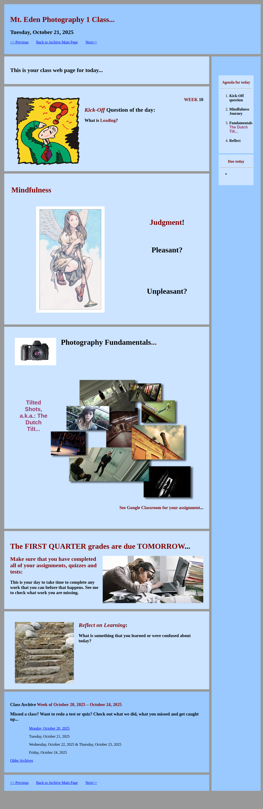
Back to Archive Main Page (57, 42)
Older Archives (21, 760)
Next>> (91, 42)
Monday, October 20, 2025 (49, 728)
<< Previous (19, 42)
